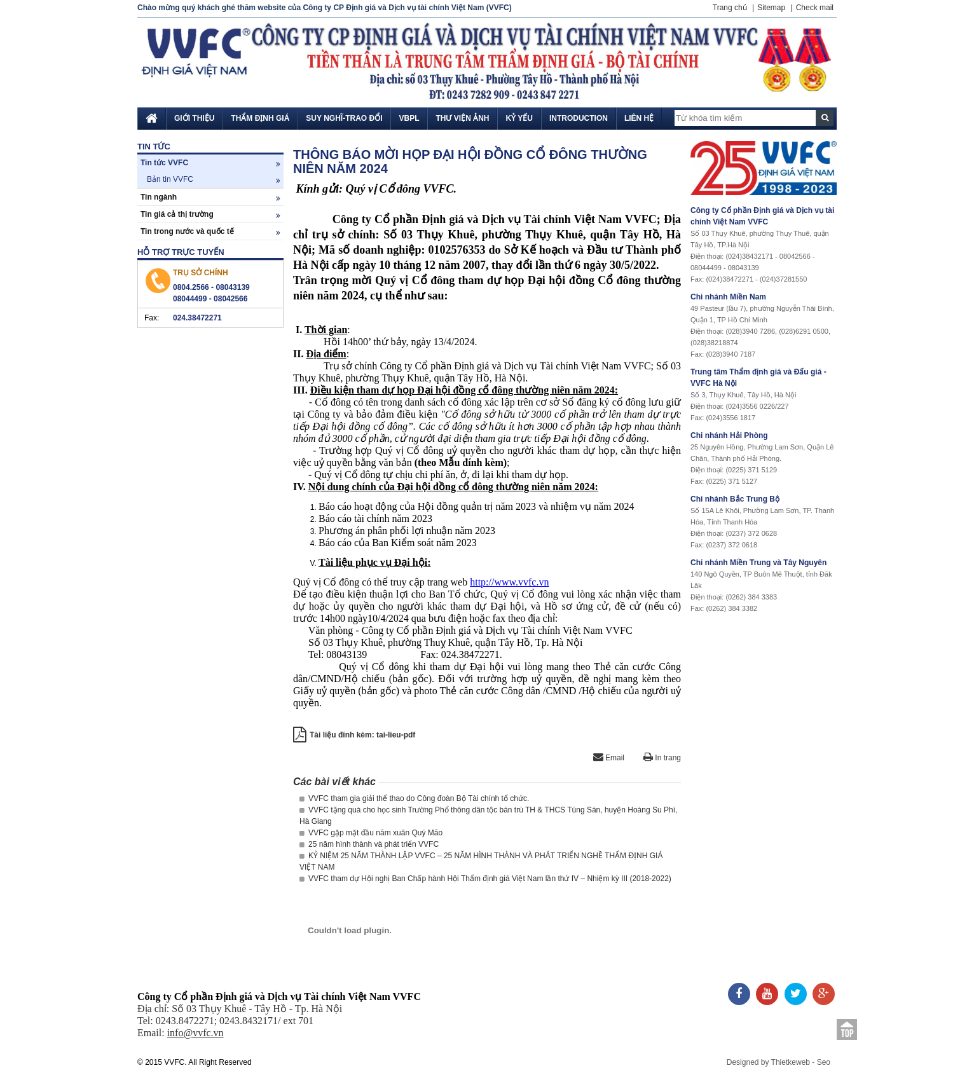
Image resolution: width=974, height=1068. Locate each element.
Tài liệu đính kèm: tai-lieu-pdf (362, 734)
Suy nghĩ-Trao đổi (344, 118)
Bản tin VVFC (213, 179)
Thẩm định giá (260, 118)
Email (608, 757)
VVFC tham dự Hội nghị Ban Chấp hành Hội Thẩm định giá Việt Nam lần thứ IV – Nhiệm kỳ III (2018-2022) (485, 878)
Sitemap (771, 7)
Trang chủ (730, 7)
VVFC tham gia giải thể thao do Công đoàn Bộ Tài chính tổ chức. (414, 798)
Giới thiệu (194, 118)
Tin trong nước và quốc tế (210, 231)
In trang (662, 757)
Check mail (814, 7)
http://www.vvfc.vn (509, 582)
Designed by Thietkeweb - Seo (778, 1062)
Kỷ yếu (518, 118)
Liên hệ (639, 118)
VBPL (409, 118)
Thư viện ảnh (462, 118)
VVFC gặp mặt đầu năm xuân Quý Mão (370, 832)
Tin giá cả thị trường (210, 214)
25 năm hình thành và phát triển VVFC (369, 844)
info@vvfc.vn (195, 1032)
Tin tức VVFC (210, 163)
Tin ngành (210, 197)
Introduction (578, 118)
